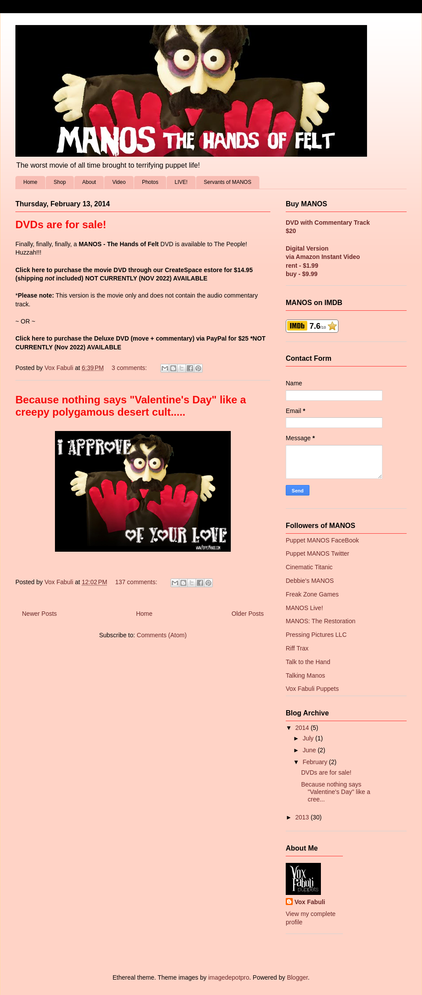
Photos (150, 182)
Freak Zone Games (312, 594)
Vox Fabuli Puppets (312, 688)
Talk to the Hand (308, 661)
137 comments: (137, 582)
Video (118, 182)
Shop (60, 182)
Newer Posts (39, 613)
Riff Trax (297, 648)
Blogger (297, 977)
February (315, 761)
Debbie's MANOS (310, 580)
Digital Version (307, 248)
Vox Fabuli (310, 901)
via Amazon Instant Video (323, 256)
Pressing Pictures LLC (316, 634)
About (89, 182)
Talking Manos (305, 675)
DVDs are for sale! (60, 224)
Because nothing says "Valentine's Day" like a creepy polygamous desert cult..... (130, 406)
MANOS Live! (304, 607)
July (308, 738)
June (309, 750)
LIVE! (181, 182)
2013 (303, 817)
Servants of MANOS (227, 182)
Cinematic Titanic (309, 567)
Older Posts (248, 613)
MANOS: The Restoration (320, 621)
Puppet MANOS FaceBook (322, 540)
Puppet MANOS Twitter (317, 553)
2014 (303, 727)
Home (30, 182)
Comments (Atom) (162, 635)
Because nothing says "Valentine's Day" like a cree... (335, 792)
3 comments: (130, 367)
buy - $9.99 (301, 273)
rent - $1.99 (302, 265)
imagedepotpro (228, 977)
